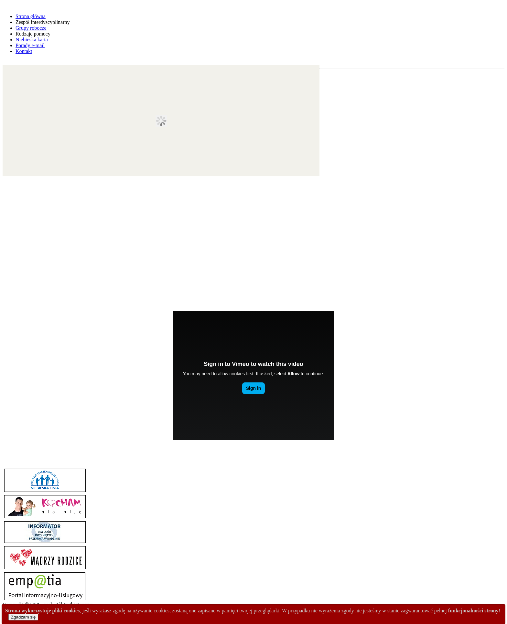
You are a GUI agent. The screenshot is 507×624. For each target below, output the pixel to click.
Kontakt (24, 51)
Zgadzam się (23, 617)
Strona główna (31, 16)
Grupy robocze (31, 28)
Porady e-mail (30, 45)
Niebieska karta (32, 39)
